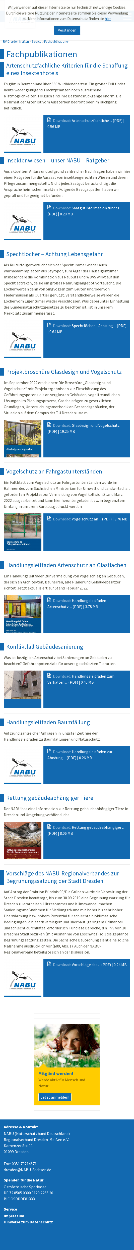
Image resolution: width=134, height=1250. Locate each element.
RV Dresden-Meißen (16, 41)
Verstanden (67, 27)
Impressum (14, 1215)
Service (36, 41)
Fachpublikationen (57, 41)
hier (108, 16)
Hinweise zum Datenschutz (28, 1221)
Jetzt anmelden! (55, 1097)
